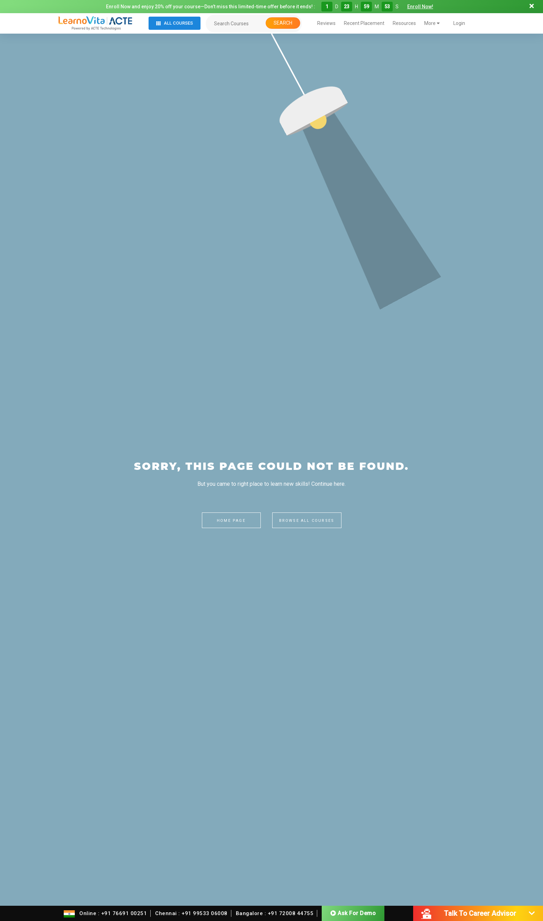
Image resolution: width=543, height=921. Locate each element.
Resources (404, 23)
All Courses (174, 23)
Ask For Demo (353, 913)
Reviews (326, 23)
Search (283, 23)
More (432, 23)
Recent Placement (364, 23)
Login (459, 23)
